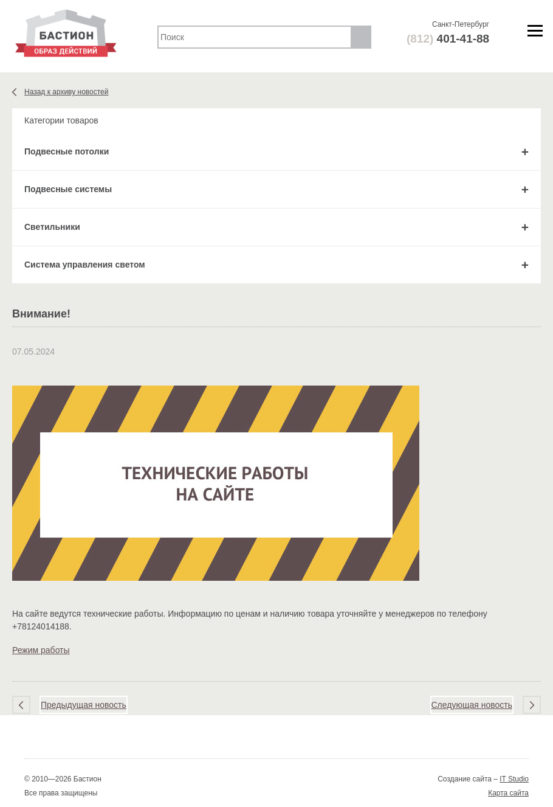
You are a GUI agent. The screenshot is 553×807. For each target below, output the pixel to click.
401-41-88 (448, 38)
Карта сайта (508, 793)
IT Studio (514, 779)
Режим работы (41, 650)
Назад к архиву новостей (66, 92)
